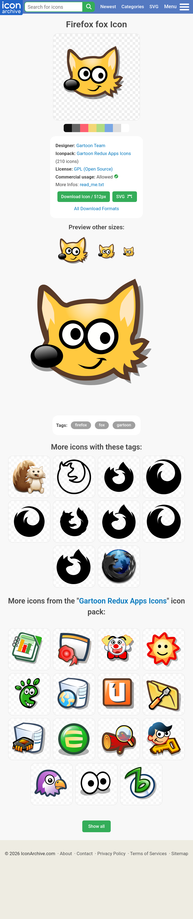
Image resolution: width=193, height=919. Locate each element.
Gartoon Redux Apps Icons (104, 153)
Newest (108, 6)
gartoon (124, 425)
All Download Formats (96, 208)
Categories (132, 6)
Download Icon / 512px (83, 196)
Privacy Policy (111, 853)
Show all (96, 826)
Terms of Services (148, 853)
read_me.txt (92, 184)
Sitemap (179, 853)
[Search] (88, 7)
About (66, 853)
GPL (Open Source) (93, 169)
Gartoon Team (90, 145)
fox (102, 425)
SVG (154, 6)
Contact (85, 853)
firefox (81, 425)
